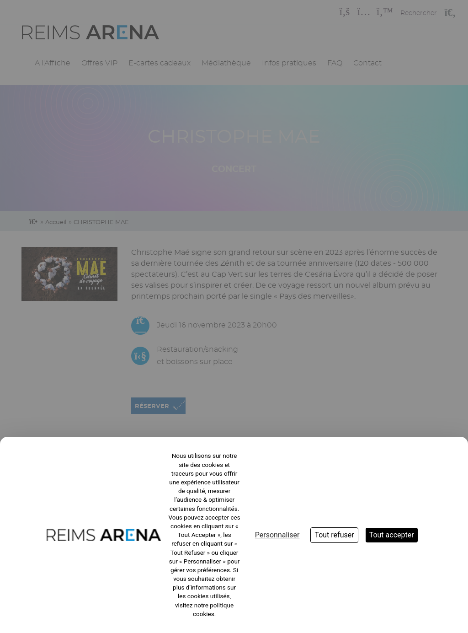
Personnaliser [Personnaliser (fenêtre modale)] (277, 535)
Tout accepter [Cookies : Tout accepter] (391, 535)
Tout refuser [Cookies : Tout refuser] (334, 535)
